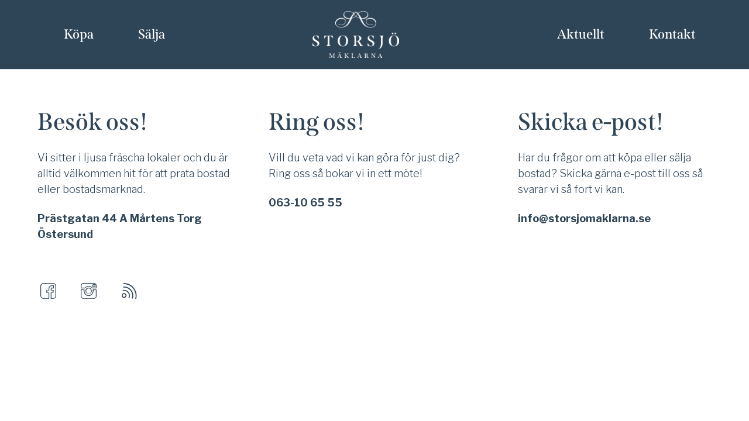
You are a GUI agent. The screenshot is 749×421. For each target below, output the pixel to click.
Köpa (79, 34)
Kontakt (672, 34)
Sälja (151, 34)
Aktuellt (580, 34)
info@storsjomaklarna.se (584, 218)
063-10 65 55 (305, 202)
